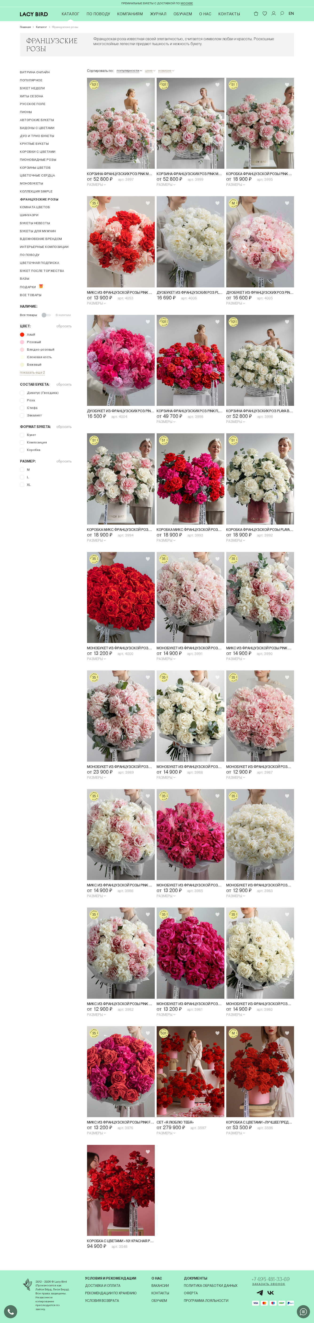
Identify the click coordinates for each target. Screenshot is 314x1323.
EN (291, 13)
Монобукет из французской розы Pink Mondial (260, 769)
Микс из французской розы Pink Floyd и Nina (121, 1126)
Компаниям (130, 14)
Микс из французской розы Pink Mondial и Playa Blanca (121, 1007)
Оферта (188, 1293)
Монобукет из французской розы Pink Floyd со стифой (190, 888)
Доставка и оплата (101, 1286)
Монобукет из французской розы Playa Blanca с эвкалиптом (190, 769)
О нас (205, 14)
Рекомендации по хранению (110, 1293)
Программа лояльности (203, 1301)
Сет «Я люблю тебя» (178, 1126)
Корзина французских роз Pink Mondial (121, 174)
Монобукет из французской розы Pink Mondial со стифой (190, 650)
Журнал (158, 14)
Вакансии (158, 1286)
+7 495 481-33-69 (271, 1279)
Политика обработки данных (208, 1286)
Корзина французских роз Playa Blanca (260, 412)
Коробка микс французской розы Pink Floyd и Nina (190, 531)
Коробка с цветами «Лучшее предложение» (260, 1126)
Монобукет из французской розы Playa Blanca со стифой (260, 1007)
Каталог (70, 14)
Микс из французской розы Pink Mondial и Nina (121, 293)
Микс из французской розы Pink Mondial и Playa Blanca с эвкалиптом (260, 650)
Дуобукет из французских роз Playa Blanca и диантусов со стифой (190, 293)
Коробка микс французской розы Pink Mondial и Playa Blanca (121, 531)
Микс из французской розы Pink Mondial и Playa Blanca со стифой (121, 888)
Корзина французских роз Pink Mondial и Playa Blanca (190, 174)
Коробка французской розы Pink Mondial (260, 174)
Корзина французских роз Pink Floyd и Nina (190, 412)
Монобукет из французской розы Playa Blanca (260, 888)
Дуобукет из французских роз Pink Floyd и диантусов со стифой (121, 412)
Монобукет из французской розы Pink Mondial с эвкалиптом (121, 769)
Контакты (229, 14)
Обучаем (183, 14)
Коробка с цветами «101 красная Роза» (121, 1245)
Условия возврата (101, 1301)
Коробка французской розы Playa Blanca (260, 531)
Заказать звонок (265, 1285)
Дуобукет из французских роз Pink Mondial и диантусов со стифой (260, 293)
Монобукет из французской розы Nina (121, 650)
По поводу (98, 14)
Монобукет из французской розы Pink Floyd (190, 1007)
